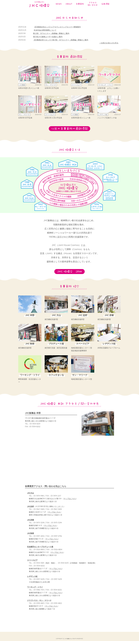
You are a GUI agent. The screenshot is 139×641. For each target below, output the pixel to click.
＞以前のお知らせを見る (108, 43)
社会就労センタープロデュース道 (40, 550)
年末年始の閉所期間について (45, 30)
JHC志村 (30, 509)
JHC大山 (30, 496)
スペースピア (32, 563)
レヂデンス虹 (32, 579)
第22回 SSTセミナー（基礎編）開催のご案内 (51, 33)
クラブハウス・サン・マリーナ (39, 603)
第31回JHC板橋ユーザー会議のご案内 (47, 37)
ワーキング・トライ (35, 590)
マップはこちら (70, 502)
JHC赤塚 (30, 523)
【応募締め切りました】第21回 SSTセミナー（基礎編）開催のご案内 (60, 40)
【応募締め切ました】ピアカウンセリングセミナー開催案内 (57, 27)
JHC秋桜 (30, 536)
